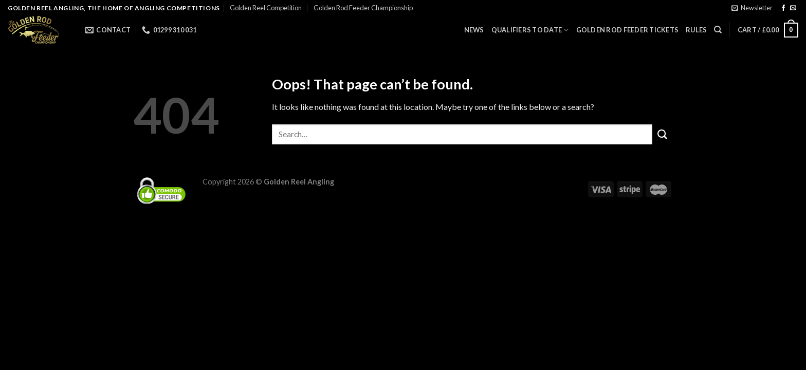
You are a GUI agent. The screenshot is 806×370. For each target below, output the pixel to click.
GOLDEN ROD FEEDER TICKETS (627, 30)
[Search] (718, 30)
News (474, 30)
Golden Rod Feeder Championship (363, 8)
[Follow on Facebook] (783, 8)
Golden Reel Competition (266, 8)
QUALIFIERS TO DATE (530, 30)
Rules (696, 30)
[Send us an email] (793, 8)
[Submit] (662, 134)
